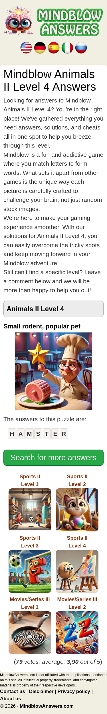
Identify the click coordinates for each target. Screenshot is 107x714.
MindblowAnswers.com (47, 706)
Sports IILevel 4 (77, 564)
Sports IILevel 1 (30, 502)
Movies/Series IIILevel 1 (30, 625)
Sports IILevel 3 (30, 564)
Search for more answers (54, 457)
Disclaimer (41, 691)
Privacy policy (74, 691)
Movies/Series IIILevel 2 (77, 625)
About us (10, 698)
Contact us (12, 691)
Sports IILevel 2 (77, 502)
